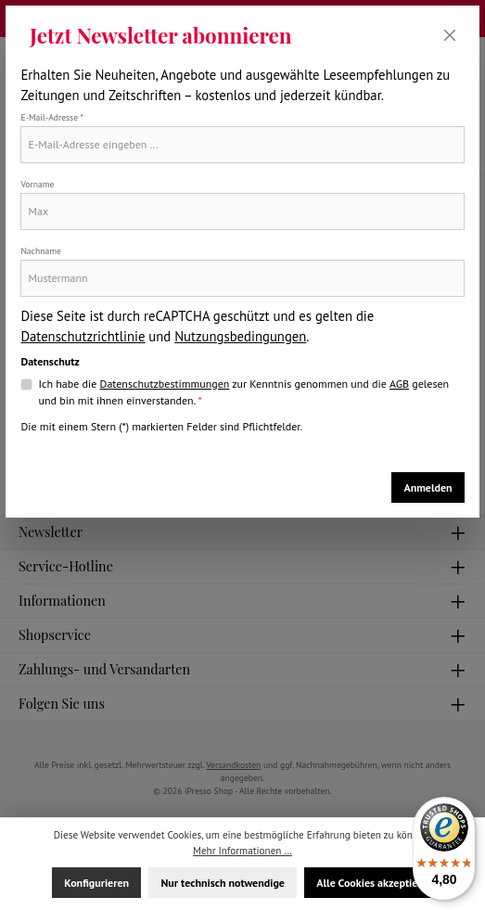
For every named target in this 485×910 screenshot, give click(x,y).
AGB (399, 384)
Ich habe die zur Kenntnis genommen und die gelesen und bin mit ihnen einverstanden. (244, 391)
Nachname (40, 251)
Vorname (37, 184)
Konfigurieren (96, 883)
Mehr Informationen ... (242, 850)
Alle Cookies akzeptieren (374, 883)
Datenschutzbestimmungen (165, 384)
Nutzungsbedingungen (240, 336)
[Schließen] (450, 35)
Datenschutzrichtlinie (82, 336)
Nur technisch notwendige (222, 883)
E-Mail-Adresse (51, 117)
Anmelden (427, 487)
